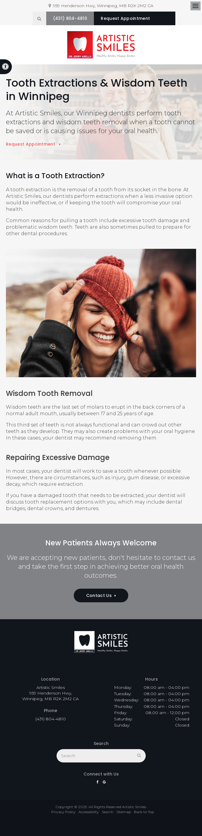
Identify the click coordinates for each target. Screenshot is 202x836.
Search (107, 811)
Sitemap (123, 811)
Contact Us (99, 595)
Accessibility (88, 811)
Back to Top (144, 811)
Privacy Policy (63, 811)
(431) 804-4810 (78, 18)
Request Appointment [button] (136, 18)
